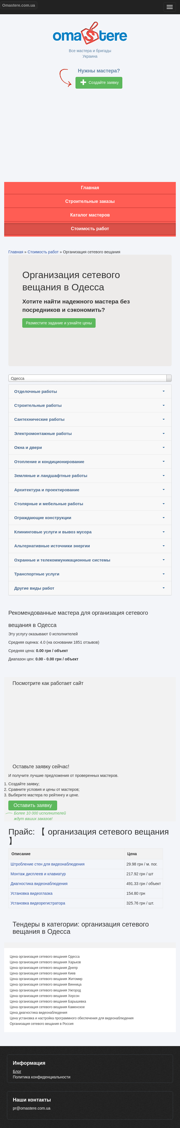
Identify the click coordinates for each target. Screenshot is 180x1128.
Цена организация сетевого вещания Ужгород (45, 990)
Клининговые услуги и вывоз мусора (53, 531)
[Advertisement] (90, 137)
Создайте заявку (100, 83)
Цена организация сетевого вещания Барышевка (48, 1001)
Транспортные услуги (36, 574)
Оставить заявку (33, 805)
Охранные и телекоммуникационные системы (62, 560)
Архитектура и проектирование (46, 489)
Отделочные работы (35, 391)
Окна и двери (28, 447)
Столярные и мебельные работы (48, 503)
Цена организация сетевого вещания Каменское (47, 1007)
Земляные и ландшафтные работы (50, 475)
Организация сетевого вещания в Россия (42, 1024)
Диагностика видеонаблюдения (39, 883)
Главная (90, 187)
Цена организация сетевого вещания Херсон (44, 996)
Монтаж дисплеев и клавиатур (38, 874)
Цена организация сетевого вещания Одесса (45, 957)
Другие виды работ (34, 588)
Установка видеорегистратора (38, 903)
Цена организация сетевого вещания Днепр (44, 968)
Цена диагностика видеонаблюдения (38, 1013)
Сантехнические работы (39, 419)
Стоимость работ (90, 228)
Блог (17, 1071)
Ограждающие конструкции (42, 517)
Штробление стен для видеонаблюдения (47, 864)
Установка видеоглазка (31, 893)
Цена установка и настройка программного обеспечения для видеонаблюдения (71, 1018)
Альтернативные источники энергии (52, 545)
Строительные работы (38, 405)
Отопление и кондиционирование (49, 461)
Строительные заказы (90, 201)
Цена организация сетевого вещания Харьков (45, 962)
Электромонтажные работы (43, 433)
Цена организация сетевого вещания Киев (43, 973)
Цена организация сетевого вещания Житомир (46, 979)
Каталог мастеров (90, 215)
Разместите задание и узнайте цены (59, 323)
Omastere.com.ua (18, 5)
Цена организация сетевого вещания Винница (45, 984)
